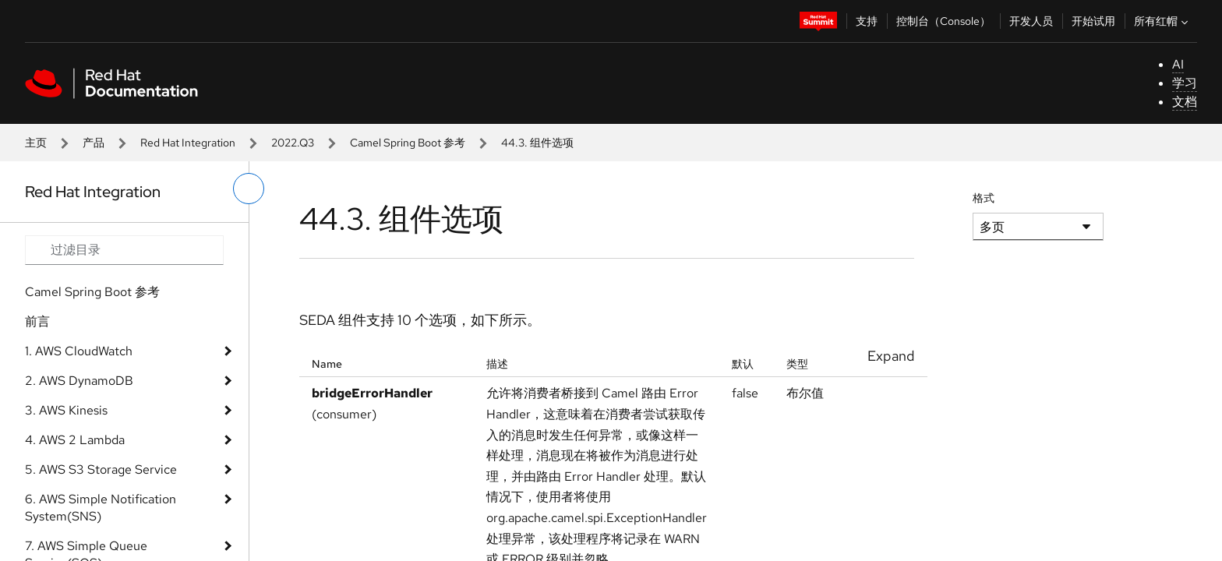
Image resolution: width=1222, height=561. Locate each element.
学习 (1184, 83)
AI (1178, 64)
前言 (37, 321)
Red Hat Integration (187, 143)
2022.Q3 (292, 143)
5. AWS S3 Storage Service (101, 469)
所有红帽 (1163, 21)
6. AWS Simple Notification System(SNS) (100, 507)
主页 (36, 143)
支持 (867, 21)
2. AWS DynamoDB (79, 380)
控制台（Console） (943, 21)
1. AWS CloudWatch (78, 351)
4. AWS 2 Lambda (75, 440)
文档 (1184, 102)
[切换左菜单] (248, 188)
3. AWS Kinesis (66, 410)
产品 (93, 143)
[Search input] (124, 250)
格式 (983, 198)
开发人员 (1031, 21)
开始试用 (1093, 21)
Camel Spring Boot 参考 (407, 143)
